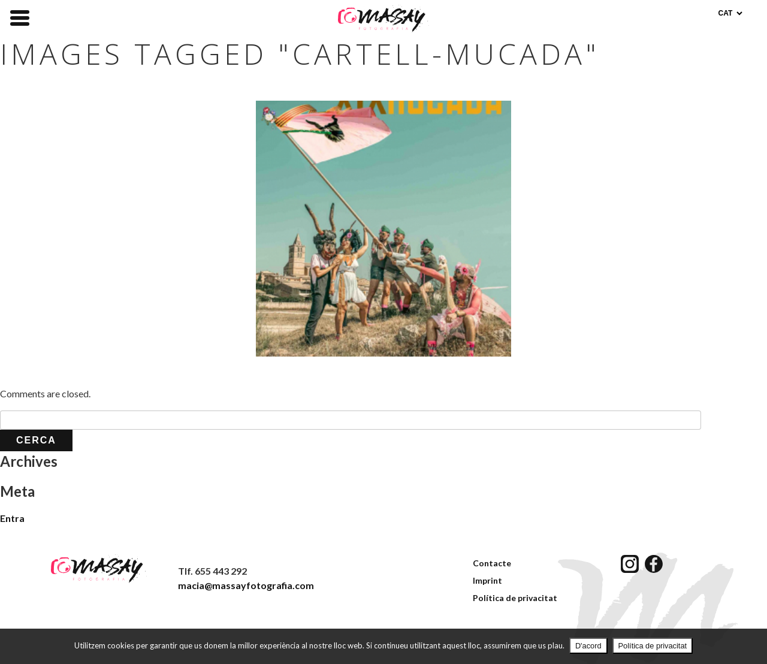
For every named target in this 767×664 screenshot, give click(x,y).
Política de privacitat (515, 598)
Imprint (487, 580)
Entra (12, 518)
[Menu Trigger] (20, 17)
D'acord (588, 645)
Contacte (492, 563)
